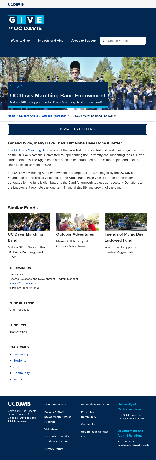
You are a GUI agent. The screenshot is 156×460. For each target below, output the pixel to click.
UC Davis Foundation (95, 404)
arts (16, 366)
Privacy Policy (53, 449)
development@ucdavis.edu (134, 445)
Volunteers (51, 429)
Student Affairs (28, 116)
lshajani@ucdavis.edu (22, 283)
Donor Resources (55, 404)
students (19, 360)
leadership (21, 354)
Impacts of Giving (50, 40)
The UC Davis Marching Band (29, 150)
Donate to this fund (77, 129)
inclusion (19, 379)
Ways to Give (20, 40)
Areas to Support (84, 40)
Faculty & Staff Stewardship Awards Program (58, 417)
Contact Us (88, 424)
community (21, 373)
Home (11, 116)
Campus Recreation (54, 116)
